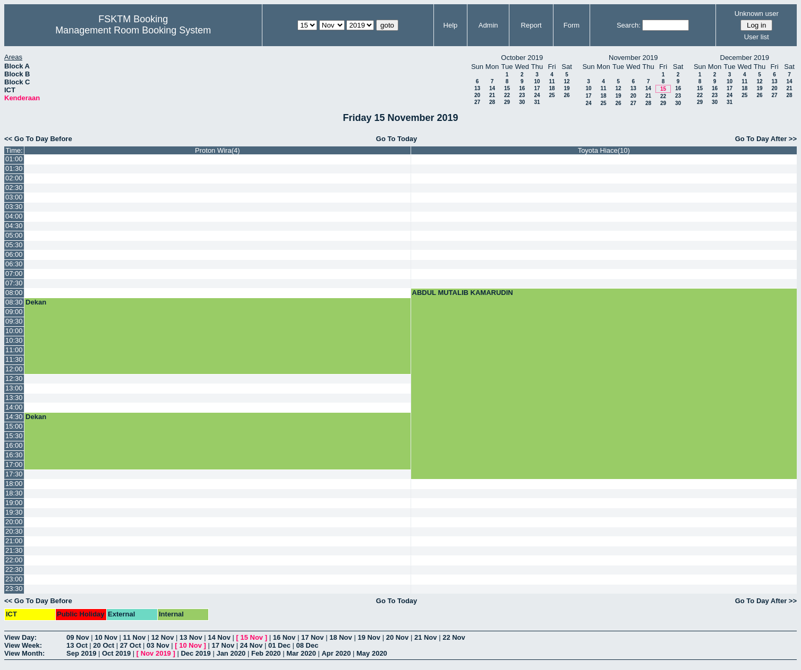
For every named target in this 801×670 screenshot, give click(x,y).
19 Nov (368, 637)
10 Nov (106, 637)
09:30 (14, 321)
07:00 (14, 273)
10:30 (14, 340)
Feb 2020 (266, 653)
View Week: (23, 645)
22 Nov (453, 637)
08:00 (14, 293)
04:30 (14, 226)
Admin (488, 25)
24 (537, 95)
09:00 (14, 312)
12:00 (14, 369)
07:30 (14, 283)
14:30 (14, 417)
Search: (629, 25)
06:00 (14, 254)
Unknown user (757, 14)
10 (537, 81)
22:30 (14, 569)
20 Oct (103, 645)
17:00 (14, 464)
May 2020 (371, 653)
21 (492, 95)
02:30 (14, 188)
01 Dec (279, 645)
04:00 (14, 216)
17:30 (14, 474)
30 (522, 102)
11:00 (14, 350)
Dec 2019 (195, 653)
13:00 (14, 388)
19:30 (14, 512)
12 (566, 81)
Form (572, 25)
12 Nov (162, 637)
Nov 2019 (156, 653)
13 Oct (77, 645)
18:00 (14, 484)
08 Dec (307, 645)
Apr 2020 (336, 653)
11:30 (14, 359)
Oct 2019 (116, 653)
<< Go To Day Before (38, 139)
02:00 (14, 178)
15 (507, 88)
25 (552, 95)
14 (492, 88)
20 (477, 95)
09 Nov (77, 637)
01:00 (14, 159)
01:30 (14, 168)
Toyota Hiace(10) (604, 150)
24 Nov (251, 645)
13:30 (14, 398)
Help (451, 25)
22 (507, 95)
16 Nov (284, 637)
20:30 (14, 531)
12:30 (14, 378)
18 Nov (340, 637)
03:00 (14, 197)
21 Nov (425, 637)
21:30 (14, 550)
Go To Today (396, 139)
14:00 (14, 407)
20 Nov (397, 637)
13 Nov (191, 637)
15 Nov (251, 637)
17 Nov (312, 637)
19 (566, 88)
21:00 (14, 541)
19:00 (14, 503)
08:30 (14, 302)
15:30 (14, 436)
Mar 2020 (301, 653)
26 (566, 95)
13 (477, 88)
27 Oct (130, 645)
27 (477, 102)
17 (537, 88)
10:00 (14, 331)
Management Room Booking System (133, 30)
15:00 (14, 426)
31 (537, 102)
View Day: (20, 637)
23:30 (14, 589)
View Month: (24, 653)
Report (531, 25)
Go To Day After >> (766, 139)
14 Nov (219, 637)
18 (552, 88)
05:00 (14, 235)
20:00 (14, 522)
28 (492, 102)
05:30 (14, 245)
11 (552, 81)
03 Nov (158, 645)
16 (522, 88)
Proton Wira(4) (217, 150)
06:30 (14, 264)
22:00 (14, 560)
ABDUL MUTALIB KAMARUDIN (462, 293)
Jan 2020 (230, 653)
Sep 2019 (81, 653)
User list (756, 37)
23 (522, 95)
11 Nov (134, 637)
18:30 (14, 493)
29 (507, 102)
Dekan (35, 302)
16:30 (14, 455)
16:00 (14, 445)
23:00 (14, 579)
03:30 (14, 207)
